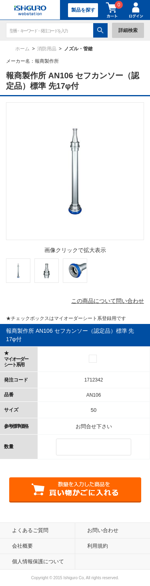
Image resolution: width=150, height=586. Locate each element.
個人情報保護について (38, 561)
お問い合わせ (102, 530)
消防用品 (46, 49)
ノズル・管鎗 (78, 49)
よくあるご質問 (30, 530)
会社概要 (22, 546)
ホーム (22, 49)
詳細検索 (128, 30)
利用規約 (97, 546)
